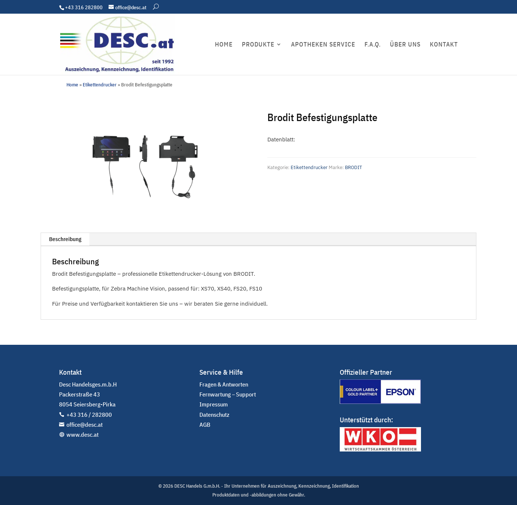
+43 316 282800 (84, 7)
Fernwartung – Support (227, 394)
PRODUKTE (258, 45)
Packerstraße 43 (79, 394)
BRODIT (353, 167)
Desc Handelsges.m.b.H (88, 384)
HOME (224, 45)
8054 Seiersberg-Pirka (87, 404)
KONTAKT (444, 45)
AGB (204, 424)
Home (72, 85)
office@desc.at (84, 424)
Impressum (213, 404)
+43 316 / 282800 (89, 414)
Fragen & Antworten (223, 384)
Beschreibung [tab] (65, 239)
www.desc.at (82, 434)
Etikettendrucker (100, 85)
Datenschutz (214, 414)
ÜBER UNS (405, 45)
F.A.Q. (372, 45)
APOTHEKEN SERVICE (323, 45)
